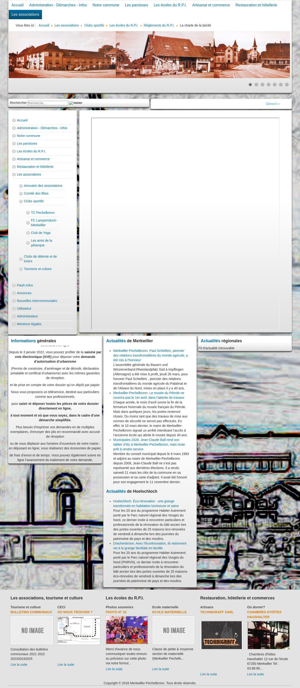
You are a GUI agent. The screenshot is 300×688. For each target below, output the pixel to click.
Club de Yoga (40, 233)
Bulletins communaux (31, 612)
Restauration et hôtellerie (256, 5)
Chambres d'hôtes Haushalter (264, 614)
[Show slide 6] (281, 84)
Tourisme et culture (38, 269)
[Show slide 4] (268, 84)
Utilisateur (24, 308)
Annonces (24, 293)
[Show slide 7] (287, 84)
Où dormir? (256, 607)
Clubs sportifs (34, 201)
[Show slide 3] (262, 84)
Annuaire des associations (43, 186)
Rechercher (18, 103)
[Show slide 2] (256, 84)
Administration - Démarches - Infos (58, 5)
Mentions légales (29, 324)
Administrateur (27, 316)
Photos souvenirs (119, 607)
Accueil (17, 5)
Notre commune (106, 5)
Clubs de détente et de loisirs (40, 259)
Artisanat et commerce (211, 5)
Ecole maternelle (165, 607)
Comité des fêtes (36, 193)
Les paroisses (136, 5)
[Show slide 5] (275, 84)
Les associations (25, 14)
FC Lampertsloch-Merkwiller (44, 222)
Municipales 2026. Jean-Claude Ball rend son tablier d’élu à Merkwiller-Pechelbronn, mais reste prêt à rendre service (149, 444)
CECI (61, 607)
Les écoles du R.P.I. (170, 5)
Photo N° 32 (116, 612)
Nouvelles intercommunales (37, 301)
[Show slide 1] (250, 84)
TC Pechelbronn (43, 212)
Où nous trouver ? (75, 612)
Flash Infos (25, 285)
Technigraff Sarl (217, 612)
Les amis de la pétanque (41, 243)
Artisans (207, 607)
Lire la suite (19, 664)
